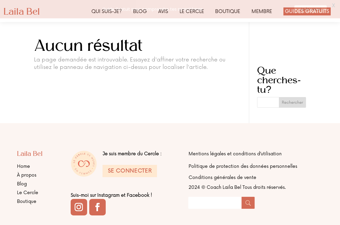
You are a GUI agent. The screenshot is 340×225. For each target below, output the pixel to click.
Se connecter (130, 170)
